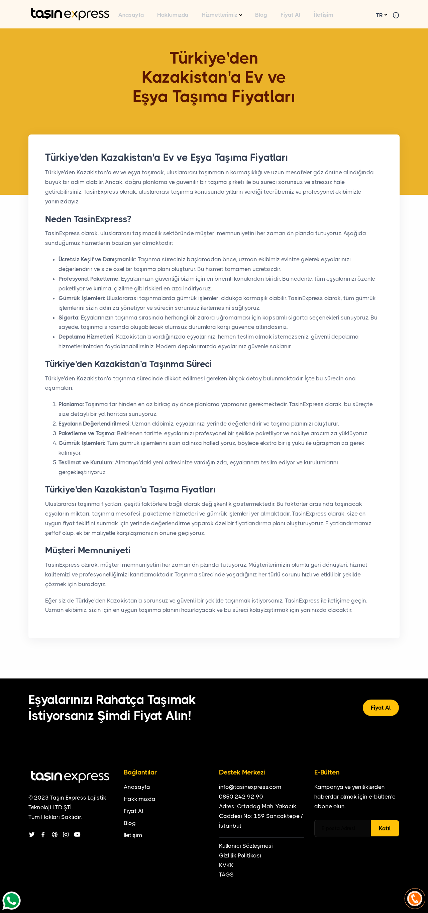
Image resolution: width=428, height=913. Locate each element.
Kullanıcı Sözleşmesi (246, 845)
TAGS (226, 874)
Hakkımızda (172, 14)
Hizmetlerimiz (219, 14)
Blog (261, 14)
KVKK (226, 865)
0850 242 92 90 (241, 796)
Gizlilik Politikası (240, 855)
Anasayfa (131, 14)
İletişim (323, 14)
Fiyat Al (291, 14)
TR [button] (379, 15)
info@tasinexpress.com (250, 787)
